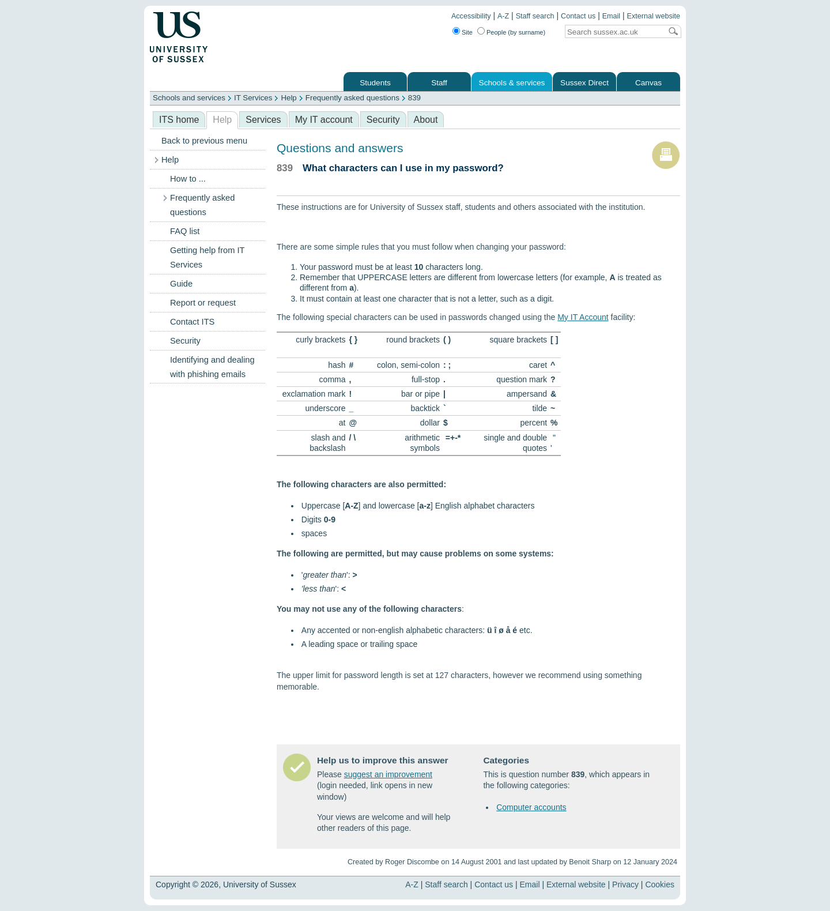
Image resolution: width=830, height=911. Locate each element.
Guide (181, 283)
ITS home (179, 120)
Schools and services (189, 97)
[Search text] (613, 32)
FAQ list (184, 231)
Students (375, 82)
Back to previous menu (204, 140)
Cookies (659, 884)
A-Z (503, 16)
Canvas (648, 82)
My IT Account (582, 317)
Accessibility (471, 16)
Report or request (203, 302)
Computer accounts (531, 807)
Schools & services (512, 82)
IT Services (253, 97)
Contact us (578, 16)
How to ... (188, 178)
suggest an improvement (388, 774)
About (426, 120)
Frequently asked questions (352, 97)
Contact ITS (192, 321)
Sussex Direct (584, 82)
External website (653, 16)
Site (467, 32)
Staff (439, 82)
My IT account (324, 120)
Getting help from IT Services (207, 257)
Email (611, 16)
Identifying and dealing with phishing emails (212, 367)
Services (263, 120)
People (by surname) (515, 32)
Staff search (535, 16)
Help (288, 97)
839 (414, 97)
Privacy (625, 884)
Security (383, 120)
